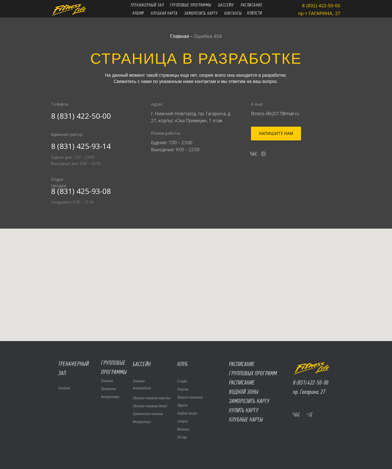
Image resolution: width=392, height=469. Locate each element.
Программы (108, 388)
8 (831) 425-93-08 (81, 191)
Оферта (182, 405)
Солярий (182, 421)
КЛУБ (182, 364)
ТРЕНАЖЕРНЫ (72, 363)
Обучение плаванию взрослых (151, 398)
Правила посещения (190, 397)
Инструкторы (110, 396)
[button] (276, 133)
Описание (107, 380)
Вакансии (183, 429)
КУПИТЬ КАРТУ (243, 410)
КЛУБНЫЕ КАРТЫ (246, 419)
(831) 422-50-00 (312, 382)
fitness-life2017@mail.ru (275, 113)
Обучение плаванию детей (150, 406)
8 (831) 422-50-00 (81, 116)
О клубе (182, 381)
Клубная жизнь (187, 413)
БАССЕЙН (142, 364)
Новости (182, 389)
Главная (179, 36)
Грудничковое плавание (148, 413)
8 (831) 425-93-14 (81, 146)
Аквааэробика (142, 388)
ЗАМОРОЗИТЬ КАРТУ (249, 401)
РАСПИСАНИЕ (242, 382)
